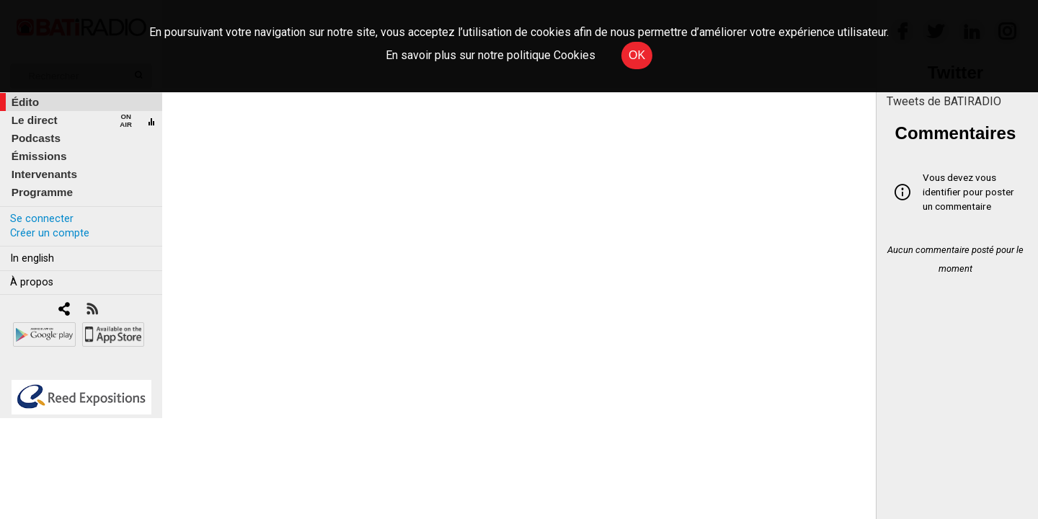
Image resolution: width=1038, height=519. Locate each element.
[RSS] (91, 310)
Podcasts (36, 138)
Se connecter (42, 219)
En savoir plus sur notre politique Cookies (490, 55)
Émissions (39, 156)
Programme (42, 192)
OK (637, 55)
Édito (25, 102)
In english (32, 258)
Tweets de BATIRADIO (944, 101)
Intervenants (44, 174)
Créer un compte (49, 233)
